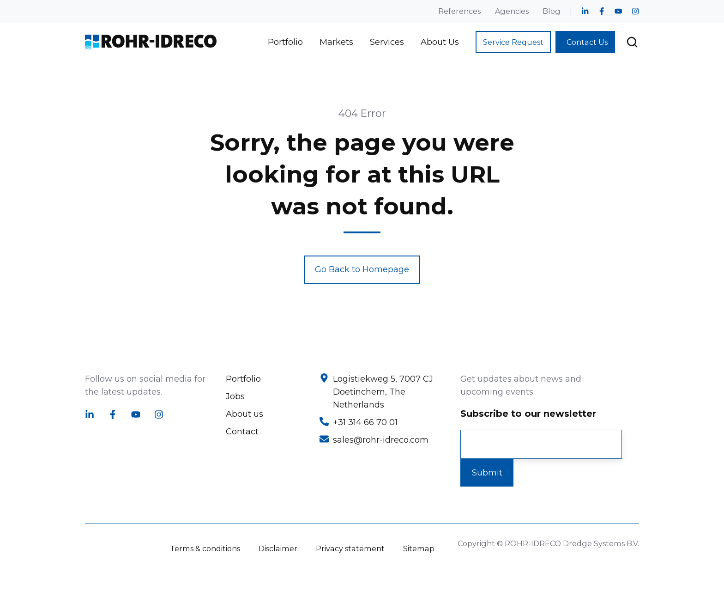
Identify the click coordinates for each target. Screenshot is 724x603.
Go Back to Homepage (362, 269)
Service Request (513, 42)
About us (244, 414)
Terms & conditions (205, 548)
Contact (242, 431)
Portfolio (285, 42)
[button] (632, 42)
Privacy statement (350, 548)
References (459, 11)
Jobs (235, 396)
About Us (440, 42)
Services (387, 42)
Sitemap (418, 548)
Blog (552, 11)
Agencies (512, 11)
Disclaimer (278, 548)
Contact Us (587, 42)
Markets (336, 42)
